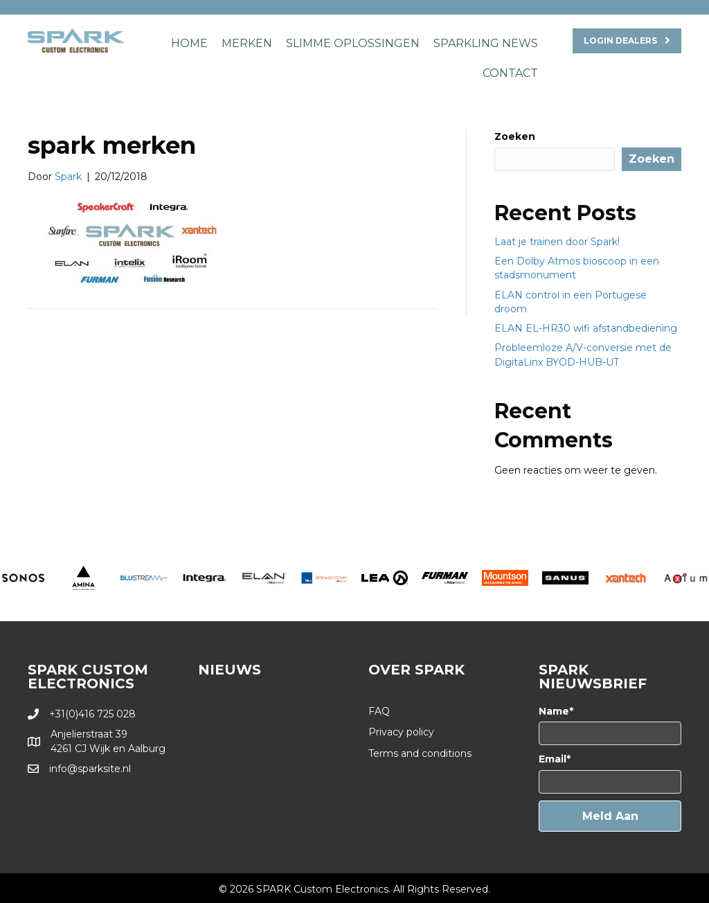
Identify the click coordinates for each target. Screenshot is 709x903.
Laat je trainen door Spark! (557, 241)
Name (554, 711)
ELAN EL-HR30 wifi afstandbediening (585, 328)
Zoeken (514, 136)
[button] (610, 816)
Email (552, 759)
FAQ (379, 711)
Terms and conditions (420, 753)
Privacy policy (401, 732)
